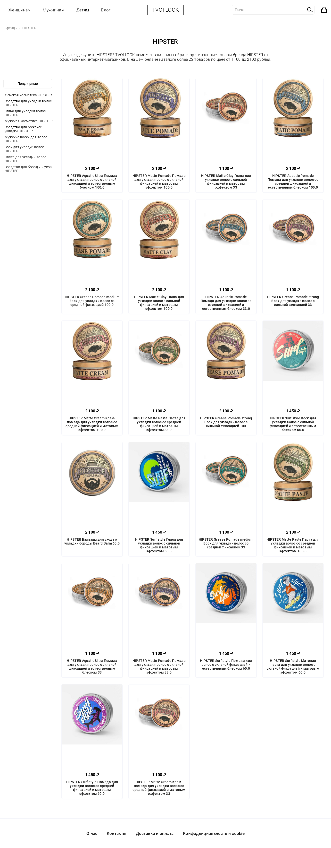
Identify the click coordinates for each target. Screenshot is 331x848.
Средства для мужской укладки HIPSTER (23, 129)
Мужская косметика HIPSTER (29, 121)
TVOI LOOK (165, 10)
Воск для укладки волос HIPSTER (24, 149)
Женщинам (19, 10)
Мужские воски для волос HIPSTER (26, 139)
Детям (82, 10)
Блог (105, 10)
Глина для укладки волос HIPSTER (25, 113)
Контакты (116, 833)
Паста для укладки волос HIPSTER (25, 159)
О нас (92, 833)
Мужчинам (53, 10)
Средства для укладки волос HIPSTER (28, 103)
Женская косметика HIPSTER (28, 95)
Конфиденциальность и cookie (214, 833)
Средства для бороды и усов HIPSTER (28, 169)
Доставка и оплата (155, 833)
